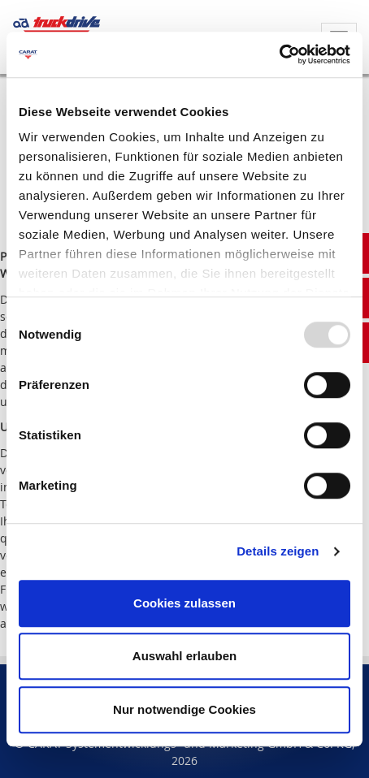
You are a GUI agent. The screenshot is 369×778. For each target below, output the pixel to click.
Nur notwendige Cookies (184, 709)
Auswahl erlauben (184, 656)
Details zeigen (278, 551)
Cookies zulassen (184, 603)
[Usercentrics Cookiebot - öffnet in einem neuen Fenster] (279, 54)
